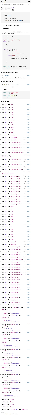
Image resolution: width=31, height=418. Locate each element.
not (7, 20)
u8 (12, 122)
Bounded (24, 409)
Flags (12, 399)
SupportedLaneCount (15, 313)
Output (9, 15)
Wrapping (14, 176)
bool (12, 104)
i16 (12, 109)
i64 (12, 114)
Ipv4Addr (14, 137)
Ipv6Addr (14, 140)
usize (13, 135)
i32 (12, 112)
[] (13, 10)
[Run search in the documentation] (14, 4)
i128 (12, 117)
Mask (3, 309)
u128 (12, 132)
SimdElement (8, 320)
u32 (12, 127)
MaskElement (8, 312)
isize (13, 120)
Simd (3, 317)
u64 (12, 130)
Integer (6, 414)
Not (29, 1)
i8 (12, 107)
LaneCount (6, 313)
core (5, 8)
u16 (12, 125)
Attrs (12, 401)
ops (9, 8)
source (9, 10)
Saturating (14, 142)
